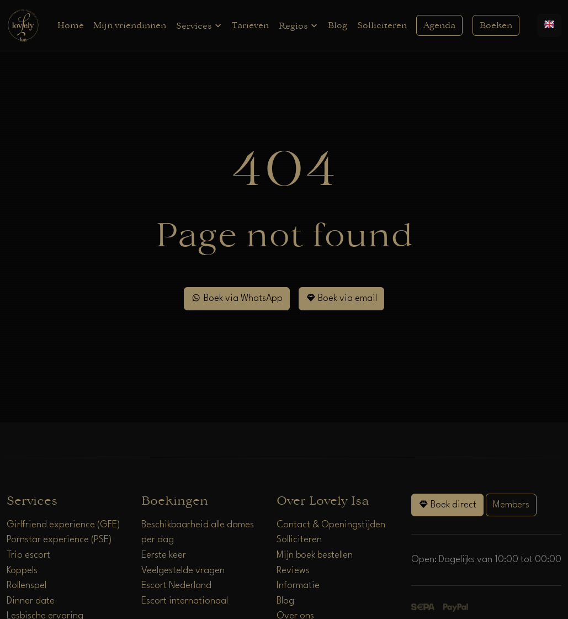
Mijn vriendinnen (129, 25)
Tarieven (250, 25)
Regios (298, 25)
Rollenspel (26, 585)
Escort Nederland (176, 585)
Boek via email (341, 298)
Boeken (496, 25)
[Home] (23, 25)
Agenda (439, 25)
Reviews (293, 570)
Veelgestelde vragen (183, 570)
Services (199, 25)
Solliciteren (382, 25)
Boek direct (447, 504)
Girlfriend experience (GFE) (63, 525)
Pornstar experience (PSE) (59, 539)
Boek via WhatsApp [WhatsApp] (236, 298)
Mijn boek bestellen (315, 555)
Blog (337, 25)
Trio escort (28, 555)
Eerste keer (163, 555)
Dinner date (31, 601)
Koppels (22, 570)
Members (511, 505)
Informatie (298, 585)
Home (70, 25)
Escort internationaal (184, 601)
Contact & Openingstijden (331, 525)
